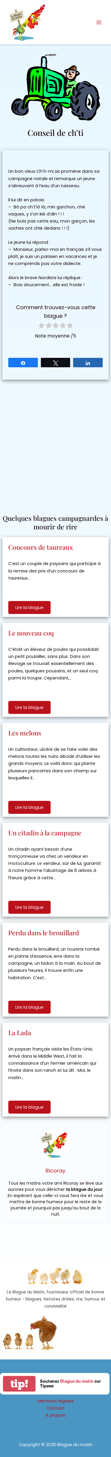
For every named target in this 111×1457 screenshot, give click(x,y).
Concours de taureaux (40, 547)
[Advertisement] (55, 443)
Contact (55, 1408)
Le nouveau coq (31, 632)
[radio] (41, 326)
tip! (19, 1383)
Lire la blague (29, 607)
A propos (55, 1415)
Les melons (24, 732)
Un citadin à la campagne (44, 832)
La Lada (19, 1032)
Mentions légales (56, 1401)
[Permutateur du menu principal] (99, 22)
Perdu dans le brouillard (43, 932)
